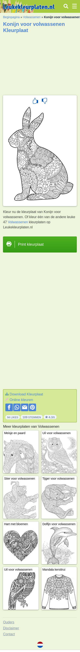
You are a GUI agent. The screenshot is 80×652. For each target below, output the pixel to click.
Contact (9, 634)
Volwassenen (32, 17)
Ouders (8, 622)
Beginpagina (11, 17)
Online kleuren (21, 400)
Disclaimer (11, 628)
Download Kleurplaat (26, 394)
